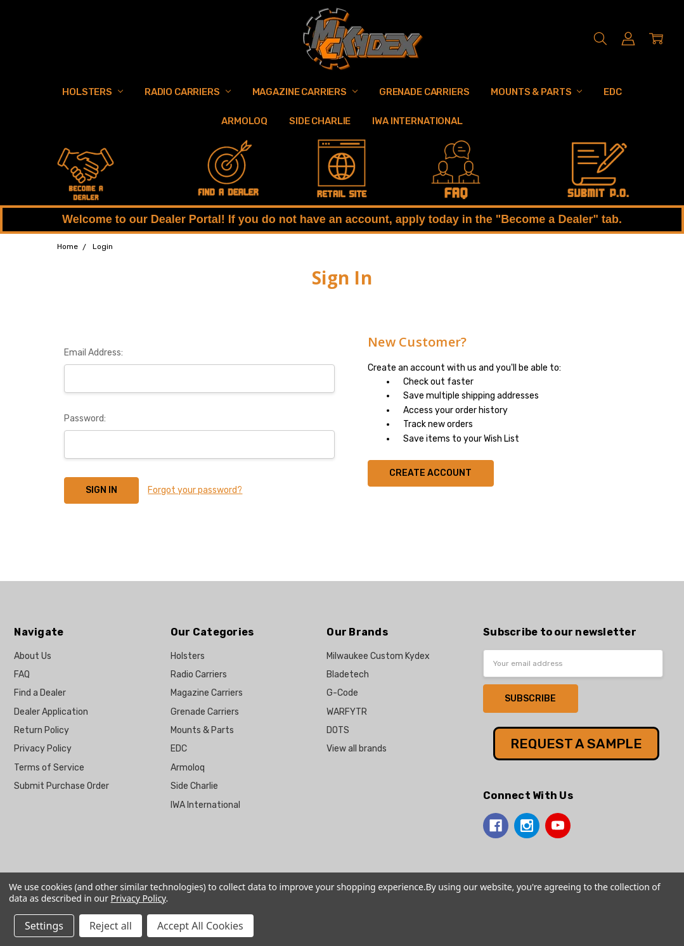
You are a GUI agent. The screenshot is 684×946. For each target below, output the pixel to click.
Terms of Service (49, 767)
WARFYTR (346, 711)
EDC (612, 92)
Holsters (92, 92)
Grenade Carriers (424, 92)
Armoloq (244, 121)
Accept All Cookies (200, 926)
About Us (32, 656)
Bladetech (347, 674)
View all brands (356, 748)
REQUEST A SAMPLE (576, 743)
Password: (85, 418)
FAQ (22, 674)
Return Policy (41, 730)
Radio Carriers (188, 92)
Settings (44, 926)
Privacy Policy (43, 748)
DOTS (337, 730)
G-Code (342, 692)
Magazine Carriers (305, 92)
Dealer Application (51, 711)
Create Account (430, 473)
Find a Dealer (40, 692)
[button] (86, 170)
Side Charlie (320, 121)
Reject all (110, 926)
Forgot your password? (195, 490)
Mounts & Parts (536, 92)
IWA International (417, 121)
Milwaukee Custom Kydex (378, 656)
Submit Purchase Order (61, 786)
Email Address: (93, 352)
